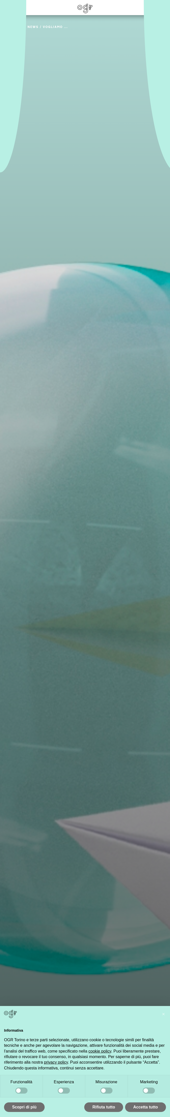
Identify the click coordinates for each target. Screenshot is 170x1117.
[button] (163, 1014)
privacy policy (56, 1062)
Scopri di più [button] (24, 1107)
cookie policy (99, 1051)
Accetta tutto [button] (145, 1107)
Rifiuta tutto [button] (103, 1107)
